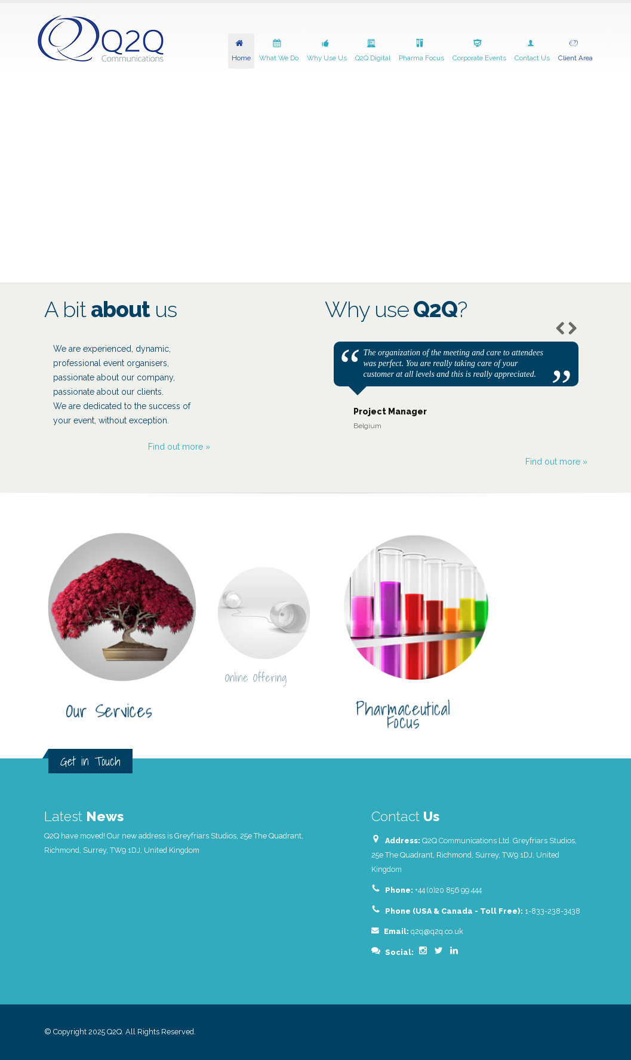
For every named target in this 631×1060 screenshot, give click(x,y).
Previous (560, 327)
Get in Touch (90, 761)
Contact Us (532, 49)
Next (572, 327)
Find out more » (179, 446)
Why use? (396, 309)
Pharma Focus (421, 49)
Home (241, 49)
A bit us (110, 309)
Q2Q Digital (372, 49)
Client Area (575, 49)
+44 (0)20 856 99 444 (448, 890)
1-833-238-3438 (552, 911)
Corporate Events (479, 49)
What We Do (278, 49)
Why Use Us (327, 49)
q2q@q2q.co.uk (437, 931)
